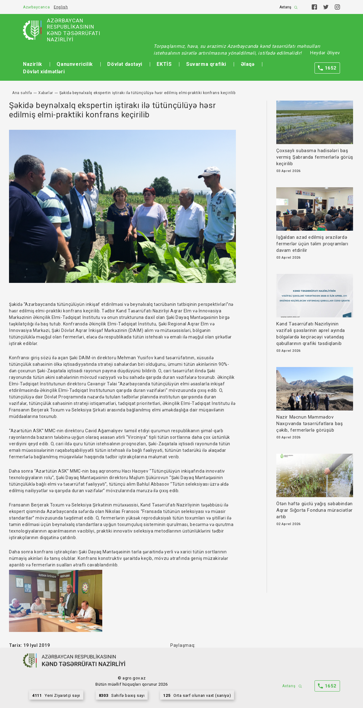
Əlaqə (248, 64)
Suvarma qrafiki (206, 64)
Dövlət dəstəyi (124, 64)
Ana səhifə (22, 93)
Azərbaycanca (36, 7)
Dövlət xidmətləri (44, 72)
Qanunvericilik (75, 64)
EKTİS (164, 64)
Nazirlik (32, 64)
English (61, 7)
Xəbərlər (45, 93)
